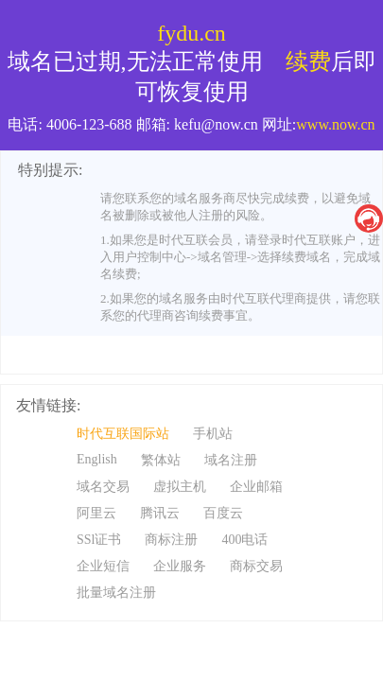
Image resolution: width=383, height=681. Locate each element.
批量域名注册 (116, 592)
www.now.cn (335, 124)
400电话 (244, 540)
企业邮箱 (256, 487)
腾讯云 (160, 513)
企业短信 (103, 566)
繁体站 (161, 460)
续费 (308, 61)
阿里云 (96, 513)
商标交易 (256, 566)
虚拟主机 (179, 487)
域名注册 (230, 460)
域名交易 (103, 487)
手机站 (213, 434)
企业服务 (179, 566)
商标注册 (171, 540)
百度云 (223, 513)
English (97, 459)
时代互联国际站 (123, 434)
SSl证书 (99, 540)
